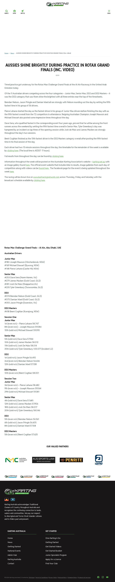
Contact (11, 563)
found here (44, 168)
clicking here (12, 150)
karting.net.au (99, 161)
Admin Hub (12, 555)
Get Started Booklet (53, 551)
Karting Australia (14, 559)
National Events (14, 551)
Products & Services (84, 577)
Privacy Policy (53, 577)
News (12, 53)
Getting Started (14, 547)
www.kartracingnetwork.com (46, 177)
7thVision (31, 577)
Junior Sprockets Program (55, 555)
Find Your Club (51, 563)
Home (6, 53)
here (28, 165)
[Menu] (109, 12)
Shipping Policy (72, 577)
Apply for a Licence (53, 559)
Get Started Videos (53, 547)
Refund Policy (62, 577)
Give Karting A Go (52, 539)
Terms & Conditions (41, 577)
